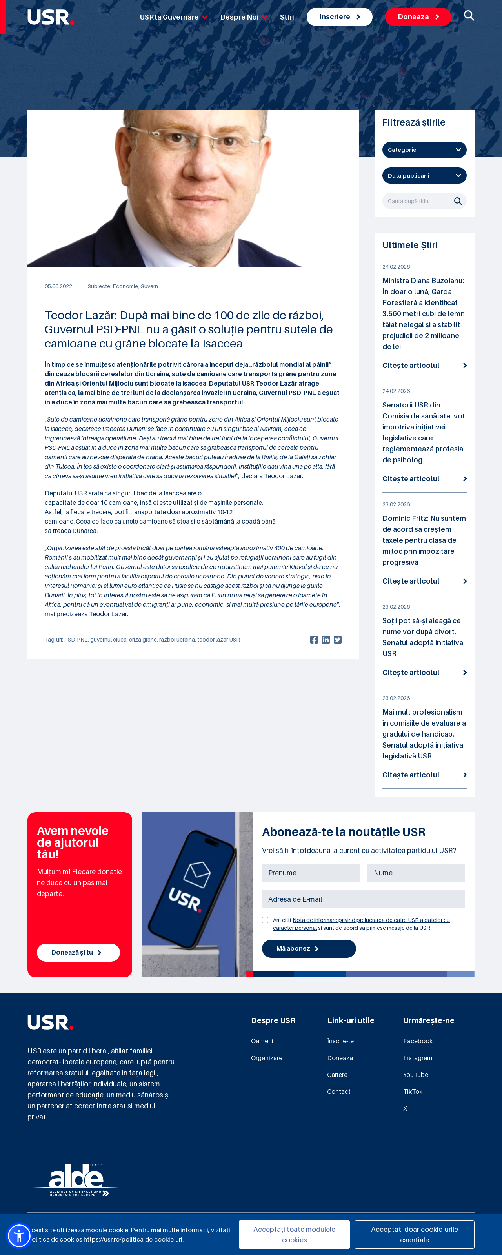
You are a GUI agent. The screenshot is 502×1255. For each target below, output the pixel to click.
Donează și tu (76, 953)
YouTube (415, 1075)
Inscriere (339, 17)
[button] (19, 1235)
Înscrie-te (340, 1041)
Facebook (418, 1041)
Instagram (418, 1058)
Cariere (337, 1075)
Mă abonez (297, 949)
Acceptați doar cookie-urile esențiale (414, 1234)
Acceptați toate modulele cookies (294, 1234)
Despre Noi (243, 17)
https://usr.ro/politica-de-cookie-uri (133, 1239)
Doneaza (418, 17)
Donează (340, 1058)
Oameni (262, 1041)
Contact (339, 1091)
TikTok (412, 1091)
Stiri (287, 17)
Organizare (266, 1058)
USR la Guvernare (173, 17)
